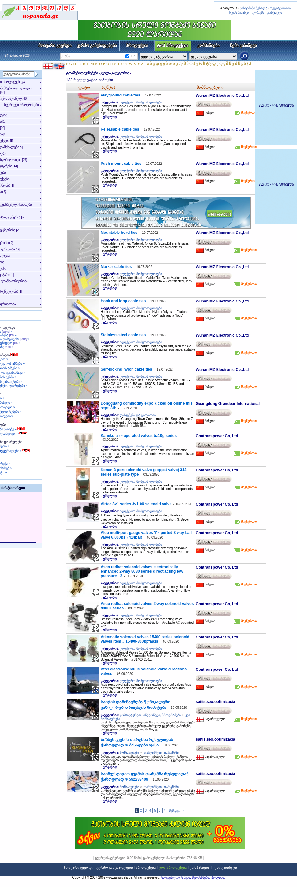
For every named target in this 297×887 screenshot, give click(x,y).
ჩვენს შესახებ (239, 12)
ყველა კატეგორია (114, 73)
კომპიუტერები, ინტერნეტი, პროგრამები (150, 715)
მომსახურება (129, 752)
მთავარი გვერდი (54, 45)
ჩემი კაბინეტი (243, 45)
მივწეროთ (248, 112)
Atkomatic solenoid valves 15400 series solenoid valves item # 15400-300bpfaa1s (145, 639)
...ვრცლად (109, 117)
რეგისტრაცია (280, 8)
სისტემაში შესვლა (253, 8)
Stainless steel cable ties (123, 335)
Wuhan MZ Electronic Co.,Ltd (222, 95)
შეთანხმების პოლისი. (208, 877)
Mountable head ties (119, 232)
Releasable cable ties (120, 129)
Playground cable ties (120, 95)
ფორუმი (258, 12)
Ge (133, 56)
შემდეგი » (176, 810)
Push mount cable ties (121, 163)
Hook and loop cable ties (123, 301)
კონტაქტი (274, 12)
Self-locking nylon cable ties (126, 369)
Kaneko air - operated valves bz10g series (139, 435)
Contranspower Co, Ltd (217, 436)
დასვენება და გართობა (138, 415)
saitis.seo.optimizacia (215, 702)
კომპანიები (208, 45)
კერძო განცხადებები (97, 45)
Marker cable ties (116, 266)
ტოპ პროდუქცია (172, 45)
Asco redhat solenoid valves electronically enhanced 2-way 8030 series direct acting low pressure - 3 (142, 571)
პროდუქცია (137, 45)
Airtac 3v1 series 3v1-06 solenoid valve (136, 504)
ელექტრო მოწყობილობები (141, 102)
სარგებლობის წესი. (176, 877)
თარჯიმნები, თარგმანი (161, 752)
